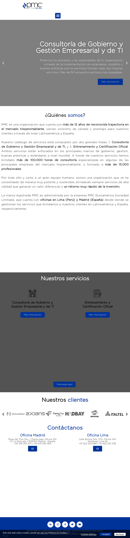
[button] (58, 15)
